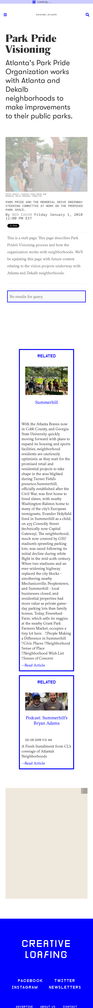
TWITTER (64, 981)
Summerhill (46, 402)
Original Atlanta (46, 15)
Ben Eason (22, 215)
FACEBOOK (30, 981)
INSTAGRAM (25, 987)
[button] (84, 791)
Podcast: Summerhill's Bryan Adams (46, 720)
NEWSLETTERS (65, 987)
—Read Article (33, 665)
